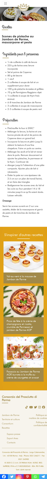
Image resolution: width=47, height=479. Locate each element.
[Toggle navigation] (5, 3)
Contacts (11, 443)
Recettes (6, 428)
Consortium (7, 424)
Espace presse (13, 434)
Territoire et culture (11, 419)
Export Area (12, 438)
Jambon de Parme (10, 415)
